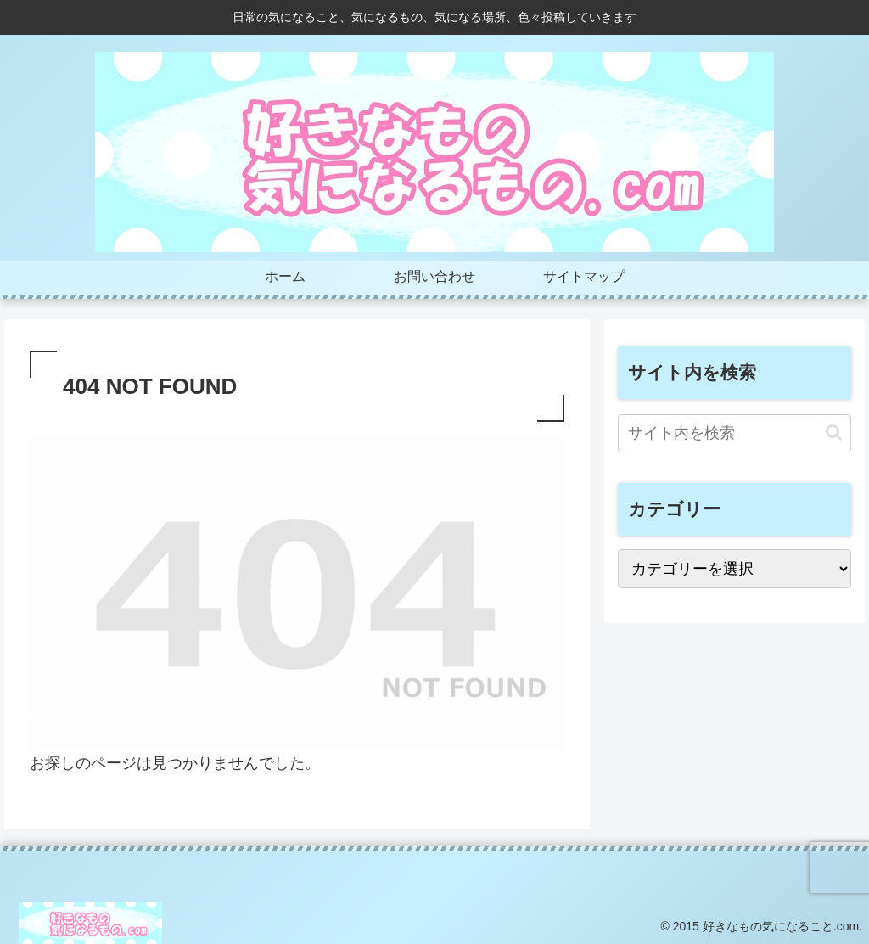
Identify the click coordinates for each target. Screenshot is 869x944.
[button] (834, 432)
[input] (734, 433)
